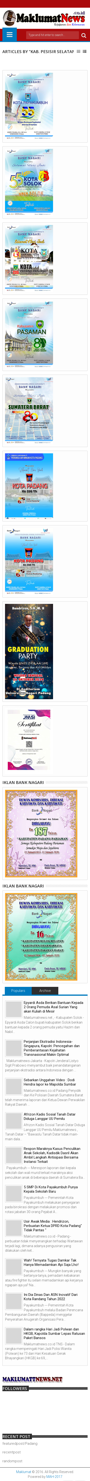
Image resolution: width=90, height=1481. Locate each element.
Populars (18, 991)
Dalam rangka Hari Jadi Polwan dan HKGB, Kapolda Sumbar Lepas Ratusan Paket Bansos (54, 1333)
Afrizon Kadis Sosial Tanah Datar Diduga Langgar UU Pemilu (50, 1116)
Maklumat (23, 1472)
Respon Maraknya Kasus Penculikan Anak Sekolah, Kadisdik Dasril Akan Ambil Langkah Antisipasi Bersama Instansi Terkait (52, 1155)
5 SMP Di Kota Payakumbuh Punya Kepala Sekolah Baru (51, 1189)
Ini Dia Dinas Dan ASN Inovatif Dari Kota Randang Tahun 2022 (51, 1297)
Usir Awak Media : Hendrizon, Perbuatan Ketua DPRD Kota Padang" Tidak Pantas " (53, 1225)
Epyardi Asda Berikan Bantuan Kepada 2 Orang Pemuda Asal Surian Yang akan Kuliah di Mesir (53, 1007)
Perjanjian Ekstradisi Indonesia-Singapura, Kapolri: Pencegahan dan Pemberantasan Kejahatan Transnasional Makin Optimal (52, 1048)
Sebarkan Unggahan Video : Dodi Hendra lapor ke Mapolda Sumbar (50, 1082)
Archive (45, 991)
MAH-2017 (54, 1477)
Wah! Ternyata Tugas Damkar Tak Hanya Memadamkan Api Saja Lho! (51, 1262)
